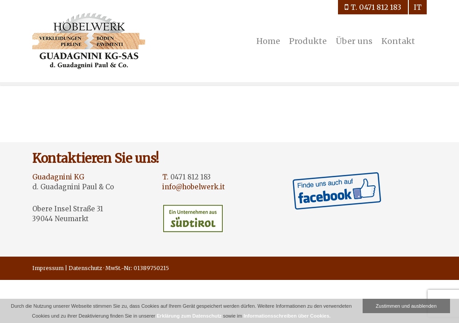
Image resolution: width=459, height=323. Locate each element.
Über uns (354, 41)
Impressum (48, 268)
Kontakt (398, 41)
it (418, 7)
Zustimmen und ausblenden (406, 306)
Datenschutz (85, 268)
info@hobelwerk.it (193, 187)
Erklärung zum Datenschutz (189, 316)
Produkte (308, 41)
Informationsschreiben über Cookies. (286, 316)
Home (268, 41)
